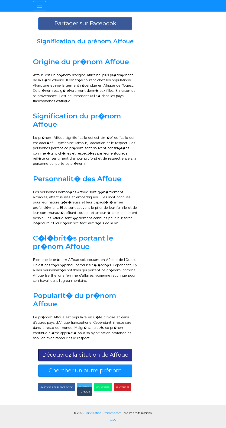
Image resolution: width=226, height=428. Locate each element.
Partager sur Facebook (85, 23)
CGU (113, 419)
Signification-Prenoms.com (103, 413)
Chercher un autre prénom (85, 370)
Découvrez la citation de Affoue (85, 354)
